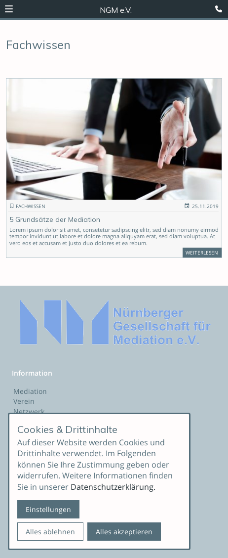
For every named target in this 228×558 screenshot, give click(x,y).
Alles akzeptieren (124, 531)
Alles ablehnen (50, 531)
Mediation (30, 391)
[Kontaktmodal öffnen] (220, 8)
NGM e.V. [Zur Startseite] (116, 10)
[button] (9, 9)
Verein (24, 401)
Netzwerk (28, 411)
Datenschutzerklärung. (113, 486)
